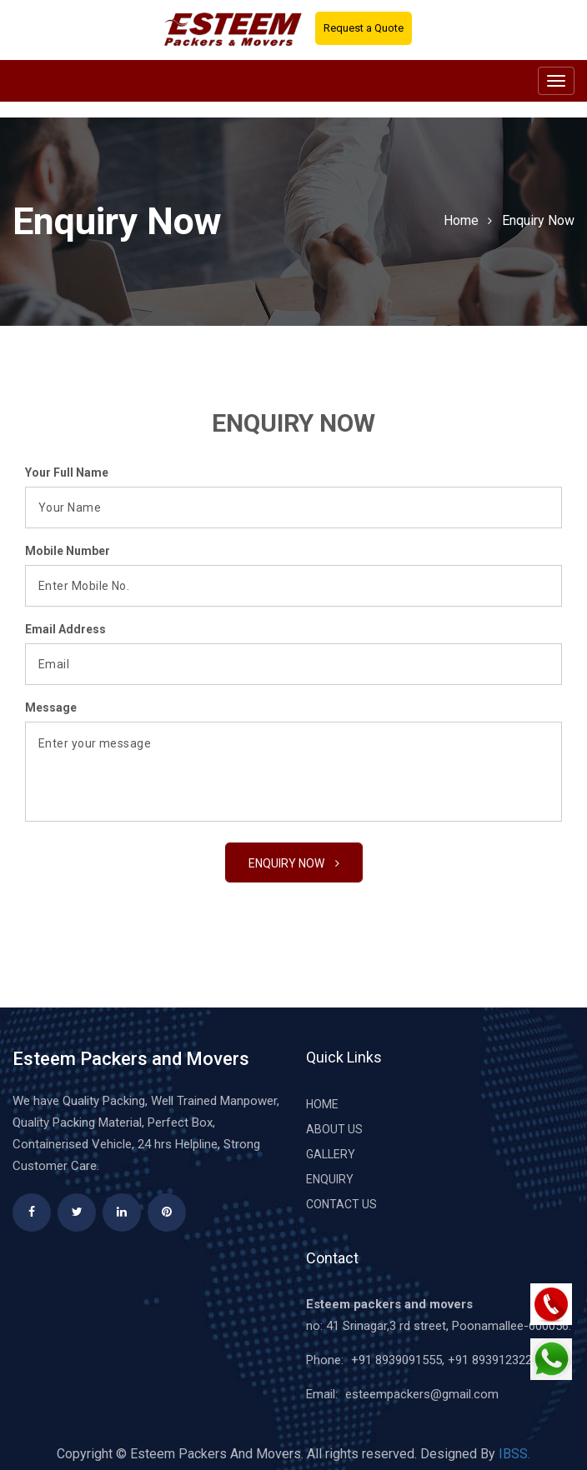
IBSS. (514, 1454)
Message (51, 707)
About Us (334, 1129)
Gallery (330, 1154)
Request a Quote (364, 28)
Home (461, 220)
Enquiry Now (538, 220)
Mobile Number (67, 551)
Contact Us (341, 1204)
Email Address (65, 629)
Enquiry (330, 1179)
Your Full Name (66, 472)
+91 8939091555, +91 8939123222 (445, 1360)
